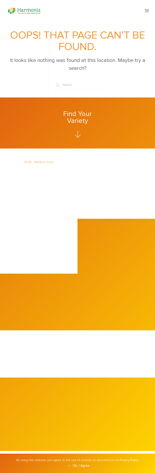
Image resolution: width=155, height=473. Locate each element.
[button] (147, 10)
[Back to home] (25, 10)
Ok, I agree (81, 466)
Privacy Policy (129, 460)
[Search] (77, 84)
